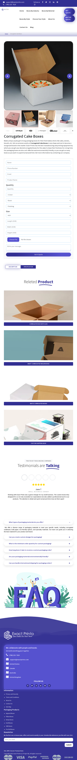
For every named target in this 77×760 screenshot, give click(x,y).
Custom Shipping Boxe (38, 443)
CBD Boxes (9, 726)
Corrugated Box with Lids (38, 324)
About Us (51, 19)
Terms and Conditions (12, 697)
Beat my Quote (68, 18)
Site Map (8, 707)
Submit (68, 745)
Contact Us (23, 27)
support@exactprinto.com (13, 2)
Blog (31, 27)
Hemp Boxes (9, 720)
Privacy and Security (12, 694)
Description (13, 267)
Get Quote (67, 11)
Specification (28, 267)
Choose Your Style (39, 19)
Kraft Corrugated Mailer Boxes (38, 364)
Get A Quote (38, 254)
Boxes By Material (48, 11)
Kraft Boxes (9, 723)
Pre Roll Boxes (10, 729)
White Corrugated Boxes (38, 404)
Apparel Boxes (10, 713)
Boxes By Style (25, 19)
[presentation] (7, 76)
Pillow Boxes (9, 717)
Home (22, 11)
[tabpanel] (38, 491)
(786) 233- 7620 (9, 4)
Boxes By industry (33, 11)
